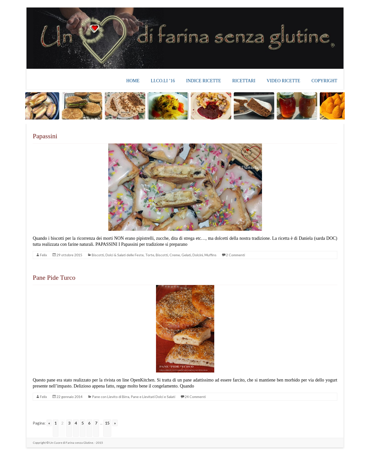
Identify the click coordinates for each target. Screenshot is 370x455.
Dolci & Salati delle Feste (125, 255)
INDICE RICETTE (203, 80)
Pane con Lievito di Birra (110, 396)
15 (107, 422)
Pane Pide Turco (54, 277)
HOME (133, 80)
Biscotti (98, 255)
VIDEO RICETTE (283, 80)
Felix (43, 255)
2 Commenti (235, 255)
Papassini (45, 136)
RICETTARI (244, 80)
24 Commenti (195, 396)
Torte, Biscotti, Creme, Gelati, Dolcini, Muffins (180, 255)
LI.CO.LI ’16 (163, 80)
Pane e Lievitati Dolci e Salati (153, 396)
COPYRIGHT (324, 80)
